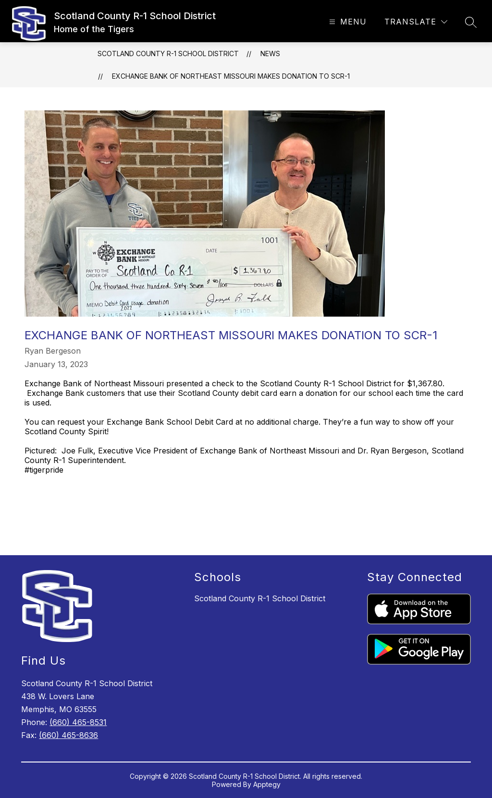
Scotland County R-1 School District (168, 53)
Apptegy (267, 784)
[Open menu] (347, 22)
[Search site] (471, 22)
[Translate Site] (416, 22)
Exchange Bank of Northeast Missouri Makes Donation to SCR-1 (231, 76)
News (270, 53)
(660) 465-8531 (78, 722)
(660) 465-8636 (68, 735)
